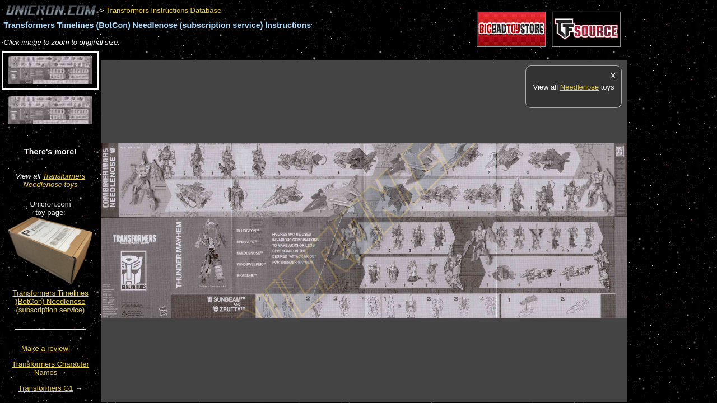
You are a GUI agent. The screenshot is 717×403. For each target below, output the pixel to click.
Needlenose (579, 87)
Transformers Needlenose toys (55, 180)
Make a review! (45, 348)
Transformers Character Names (50, 368)
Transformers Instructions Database (163, 10)
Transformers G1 (45, 388)
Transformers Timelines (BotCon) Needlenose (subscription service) (50, 301)
